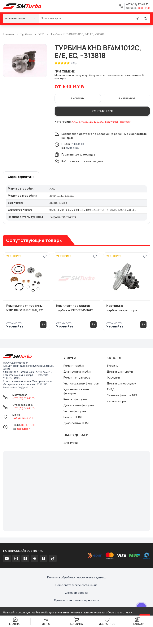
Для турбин (71, 442)
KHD (41, 34)
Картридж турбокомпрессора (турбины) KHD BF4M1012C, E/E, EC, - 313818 (122, 308)
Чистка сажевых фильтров (81, 383)
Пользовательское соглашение (76, 585)
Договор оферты (76, 592)
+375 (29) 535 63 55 (23, 398)
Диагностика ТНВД (76, 423)
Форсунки (113, 377)
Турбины (26, 34)
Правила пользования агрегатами (76, 600)
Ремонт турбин (73, 365)
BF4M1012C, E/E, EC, (91, 121)
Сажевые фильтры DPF (122, 395)
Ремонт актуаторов (76, 377)
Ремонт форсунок (75, 399)
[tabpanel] (76, 203)
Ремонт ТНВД (72, 417)
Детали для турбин (120, 371)
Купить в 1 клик (102, 111)
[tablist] (21, 176)
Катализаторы (116, 401)
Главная (8, 34)
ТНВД (111, 389)
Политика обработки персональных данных (76, 577)
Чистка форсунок (74, 411)
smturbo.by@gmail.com (22, 387)
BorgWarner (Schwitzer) (118, 121)
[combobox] (21, 18)
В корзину (77, 98)
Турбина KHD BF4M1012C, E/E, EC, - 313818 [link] (77, 34)
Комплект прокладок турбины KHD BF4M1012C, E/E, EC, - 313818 (76, 308)
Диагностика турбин (77, 371)
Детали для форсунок (121, 383)
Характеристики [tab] (21, 176)
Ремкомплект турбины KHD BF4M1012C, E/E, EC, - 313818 (26, 308)
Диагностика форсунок (78, 405)
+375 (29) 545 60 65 (23, 408)
